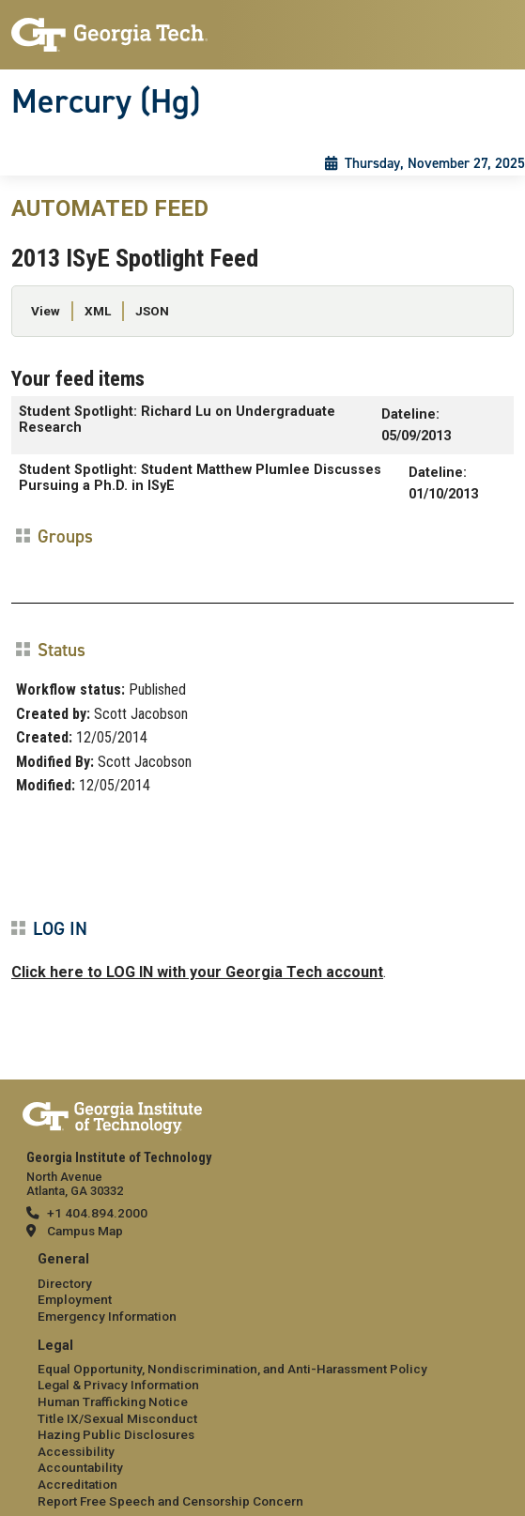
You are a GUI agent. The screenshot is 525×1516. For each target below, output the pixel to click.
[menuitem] (262, 1288)
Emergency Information (107, 1316)
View (45, 310)
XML (98, 310)
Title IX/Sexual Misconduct (117, 1418)
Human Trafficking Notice (113, 1401)
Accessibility (76, 1451)
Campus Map (85, 1230)
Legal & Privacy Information (118, 1384)
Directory (65, 1283)
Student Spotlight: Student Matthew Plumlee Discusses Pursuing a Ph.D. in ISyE (200, 478)
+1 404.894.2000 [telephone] (97, 1212)
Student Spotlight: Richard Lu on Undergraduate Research (177, 420)
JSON (152, 310)
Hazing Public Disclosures (116, 1434)
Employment (75, 1299)
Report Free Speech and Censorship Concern (170, 1500)
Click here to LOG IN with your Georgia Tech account (197, 972)
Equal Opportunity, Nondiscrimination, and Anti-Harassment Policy (232, 1368)
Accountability (80, 1467)
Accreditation (77, 1484)
